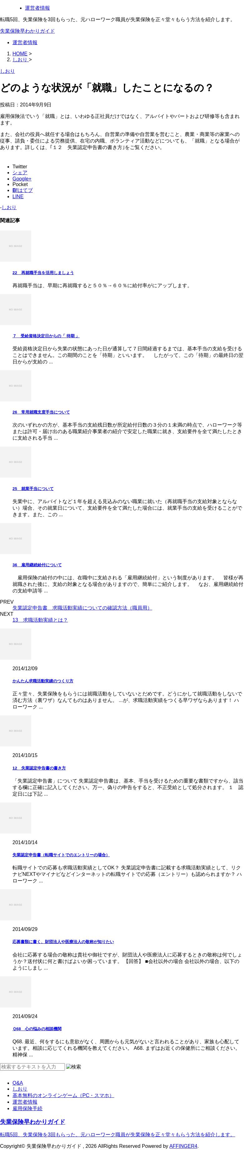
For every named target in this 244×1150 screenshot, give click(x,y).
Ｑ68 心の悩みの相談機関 (36, 1028)
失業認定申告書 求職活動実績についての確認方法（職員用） (82, 607)
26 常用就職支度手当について (41, 412)
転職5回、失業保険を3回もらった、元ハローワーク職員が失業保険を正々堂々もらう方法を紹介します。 (117, 1134)
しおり (9, 207)
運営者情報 (37, 8)
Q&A (17, 1083)
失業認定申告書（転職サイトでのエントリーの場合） (61, 855)
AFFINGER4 (183, 1146)
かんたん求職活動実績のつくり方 (42, 681)
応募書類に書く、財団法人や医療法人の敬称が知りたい (63, 941)
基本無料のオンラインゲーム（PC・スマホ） (63, 1095)
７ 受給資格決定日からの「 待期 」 (46, 336)
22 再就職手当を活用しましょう (43, 272)
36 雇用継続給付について (37, 565)
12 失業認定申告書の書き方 (39, 768)
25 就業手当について (33, 488)
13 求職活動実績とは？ (40, 620)
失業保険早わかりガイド (27, 31)
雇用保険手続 (27, 1108)
